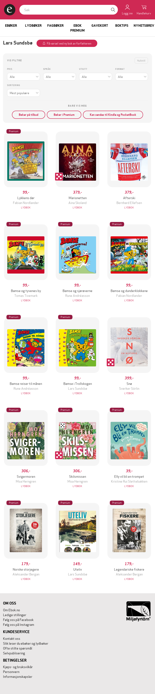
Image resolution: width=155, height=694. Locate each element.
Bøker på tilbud (28, 115)
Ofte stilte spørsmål (17, 648)
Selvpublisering (14, 652)
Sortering (13, 85)
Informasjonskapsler (17, 676)
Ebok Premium (77, 28)
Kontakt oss (11, 638)
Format (120, 69)
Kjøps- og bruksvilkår (18, 666)
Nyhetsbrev (144, 25)
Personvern (11, 671)
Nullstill (141, 60)
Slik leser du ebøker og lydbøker (25, 643)
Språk (47, 69)
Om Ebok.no (11, 609)
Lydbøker (33, 25)
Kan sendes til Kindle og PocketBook (113, 115)
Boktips (121, 25)
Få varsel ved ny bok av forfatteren (69, 43)
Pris (9, 69)
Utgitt (83, 69)
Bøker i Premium (64, 115)
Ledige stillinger (14, 614)
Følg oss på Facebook (18, 619)
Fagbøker (55, 25)
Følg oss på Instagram (18, 624)
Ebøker (11, 25)
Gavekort (99, 25)
